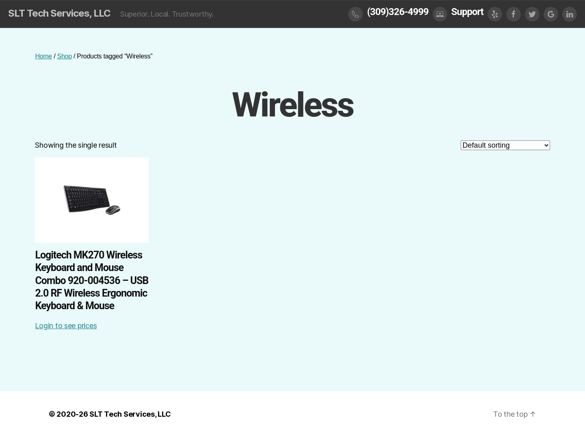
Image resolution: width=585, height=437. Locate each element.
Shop (64, 56)
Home (43, 56)
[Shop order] (505, 145)
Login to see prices (66, 325)
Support (467, 12)
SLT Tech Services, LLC (59, 13)
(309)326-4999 (397, 12)
